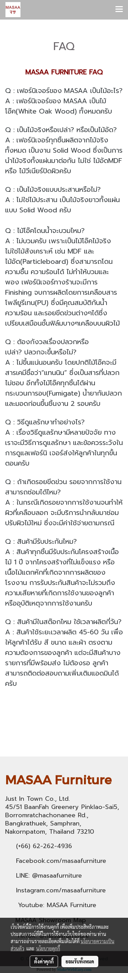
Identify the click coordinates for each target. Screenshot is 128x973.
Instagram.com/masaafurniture (61, 890)
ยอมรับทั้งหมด (80, 961)
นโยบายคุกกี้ (48, 948)
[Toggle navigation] (119, 9)
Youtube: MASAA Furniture (57, 905)
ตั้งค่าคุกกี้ (44, 961)
